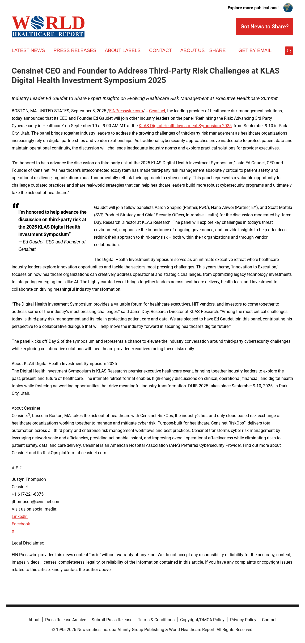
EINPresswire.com (126, 110)
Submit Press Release (112, 619)
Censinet (157, 110)
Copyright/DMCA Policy (202, 619)
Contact (160, 50)
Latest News (28, 50)
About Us (192, 50)
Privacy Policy (243, 619)
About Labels (123, 50)
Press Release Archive (65, 619)
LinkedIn (20, 516)
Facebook (21, 523)
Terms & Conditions (156, 619)
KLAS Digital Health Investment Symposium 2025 (185, 125)
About (34, 619)
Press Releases (74, 50)
